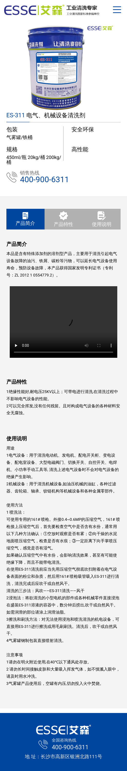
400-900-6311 (44, 179)
